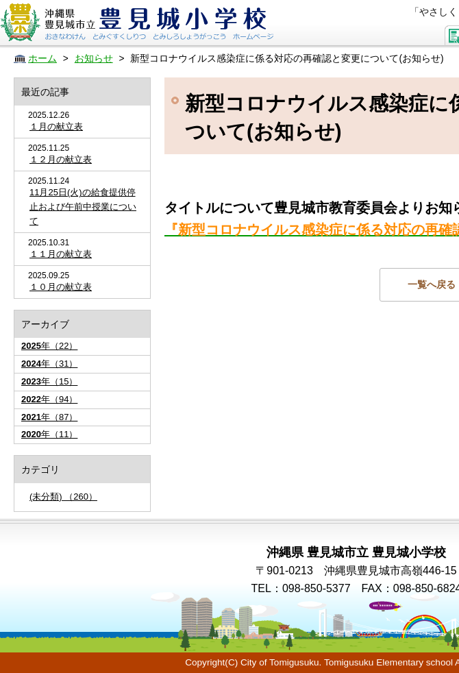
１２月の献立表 (60, 159)
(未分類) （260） (63, 496)
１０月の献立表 (60, 287)
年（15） (49, 381)
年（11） (49, 434)
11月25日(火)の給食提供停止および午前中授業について (82, 206)
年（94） (49, 399)
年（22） (49, 346)
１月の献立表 (56, 126)
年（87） (49, 417)
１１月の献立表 (60, 254)
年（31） (49, 363)
